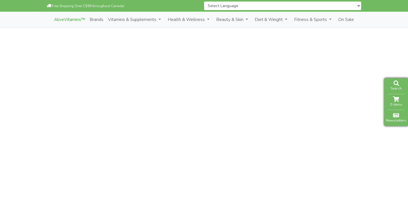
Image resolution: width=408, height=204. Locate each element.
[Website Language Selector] (282, 5)
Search (396, 85)
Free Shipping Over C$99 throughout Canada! (85, 6)
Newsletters (396, 117)
